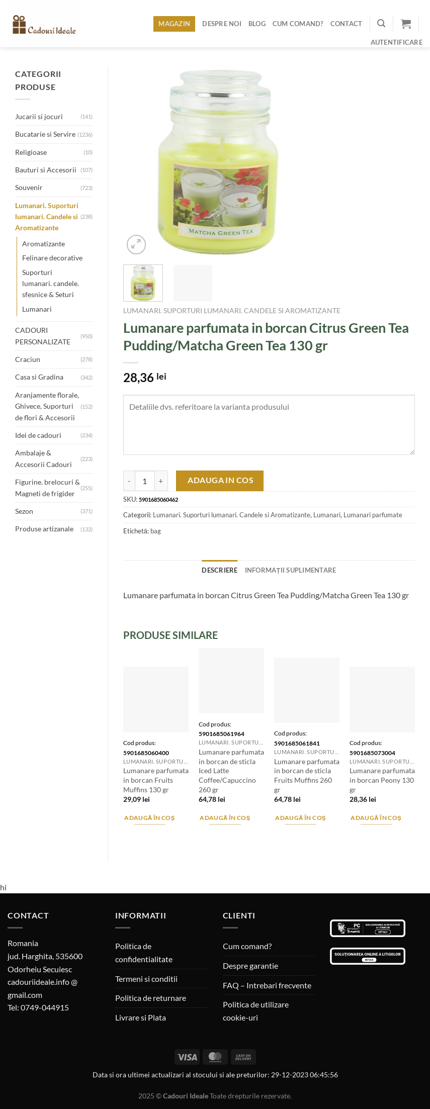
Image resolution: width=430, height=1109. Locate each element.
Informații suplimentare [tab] (290, 570)
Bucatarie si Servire (45, 134)
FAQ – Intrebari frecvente (267, 985)
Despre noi (221, 24)
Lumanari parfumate (372, 515)
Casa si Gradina (39, 377)
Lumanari (37, 309)
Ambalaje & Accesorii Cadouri (43, 458)
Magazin (174, 24)
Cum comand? (298, 24)
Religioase (31, 152)
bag (155, 531)
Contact (346, 24)
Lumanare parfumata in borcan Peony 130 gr (382, 779)
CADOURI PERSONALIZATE (42, 335)
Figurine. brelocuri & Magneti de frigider (47, 487)
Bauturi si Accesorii (45, 169)
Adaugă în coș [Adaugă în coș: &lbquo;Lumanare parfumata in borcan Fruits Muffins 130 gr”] (149, 817)
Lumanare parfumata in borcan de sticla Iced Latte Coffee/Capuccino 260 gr (231, 771)
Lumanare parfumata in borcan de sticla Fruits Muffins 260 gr (306, 775)
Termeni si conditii (146, 978)
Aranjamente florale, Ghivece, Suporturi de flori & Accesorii (47, 406)
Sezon (24, 511)
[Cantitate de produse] (145, 481)
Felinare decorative (52, 257)
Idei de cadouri (38, 435)
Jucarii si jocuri (39, 116)
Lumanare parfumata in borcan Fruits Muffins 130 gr (156, 779)
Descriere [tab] (219, 570)
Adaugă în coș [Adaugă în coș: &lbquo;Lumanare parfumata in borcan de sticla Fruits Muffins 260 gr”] (300, 817)
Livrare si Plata (140, 1017)
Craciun (27, 359)
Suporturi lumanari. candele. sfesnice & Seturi (50, 283)
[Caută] (381, 23)
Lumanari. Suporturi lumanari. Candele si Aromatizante (46, 216)
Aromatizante (43, 243)
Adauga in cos (220, 480)
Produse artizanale (44, 528)
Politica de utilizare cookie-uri (256, 1010)
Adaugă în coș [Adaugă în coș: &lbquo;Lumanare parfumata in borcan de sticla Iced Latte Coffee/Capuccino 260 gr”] (225, 817)
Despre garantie (250, 965)
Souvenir (29, 187)
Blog (257, 24)
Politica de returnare (150, 997)
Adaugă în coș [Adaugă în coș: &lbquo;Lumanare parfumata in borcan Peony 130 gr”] (376, 817)
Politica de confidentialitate (144, 952)
